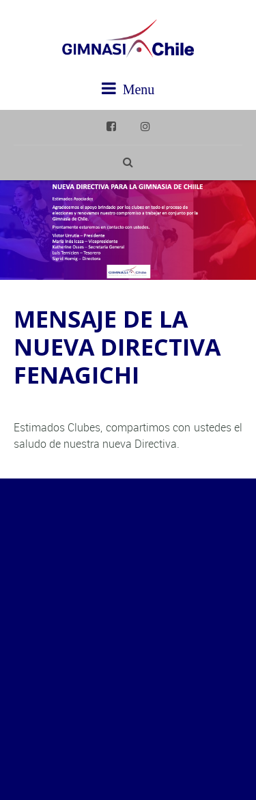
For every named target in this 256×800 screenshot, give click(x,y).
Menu (128, 88)
